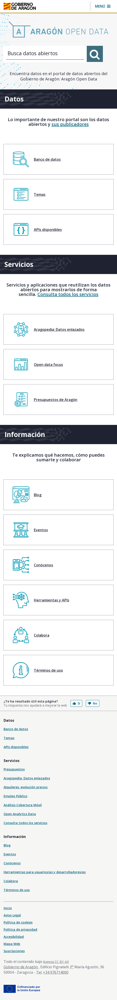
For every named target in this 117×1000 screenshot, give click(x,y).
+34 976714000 (55, 972)
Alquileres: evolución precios (26, 787)
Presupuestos (14, 769)
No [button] (92, 703)
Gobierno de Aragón (21, 966)
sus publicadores (70, 124)
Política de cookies (18, 922)
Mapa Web (12, 944)
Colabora (11, 881)
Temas (9, 738)
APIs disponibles (16, 747)
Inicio (8, 908)
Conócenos (12, 863)
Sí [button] (76, 703)
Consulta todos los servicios (67, 294)
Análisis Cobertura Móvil (23, 805)
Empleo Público (15, 796)
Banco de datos (16, 729)
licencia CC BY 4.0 (56, 962)
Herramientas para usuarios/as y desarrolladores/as (45, 872)
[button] (102, 6)
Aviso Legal (12, 915)
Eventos (10, 854)
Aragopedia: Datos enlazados (27, 778)
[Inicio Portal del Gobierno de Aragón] (20, 6)
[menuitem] (58, 159)
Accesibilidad (14, 937)
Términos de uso (17, 890)
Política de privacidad (20, 929)
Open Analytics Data (20, 814)
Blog (7, 845)
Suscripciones (14, 951)
